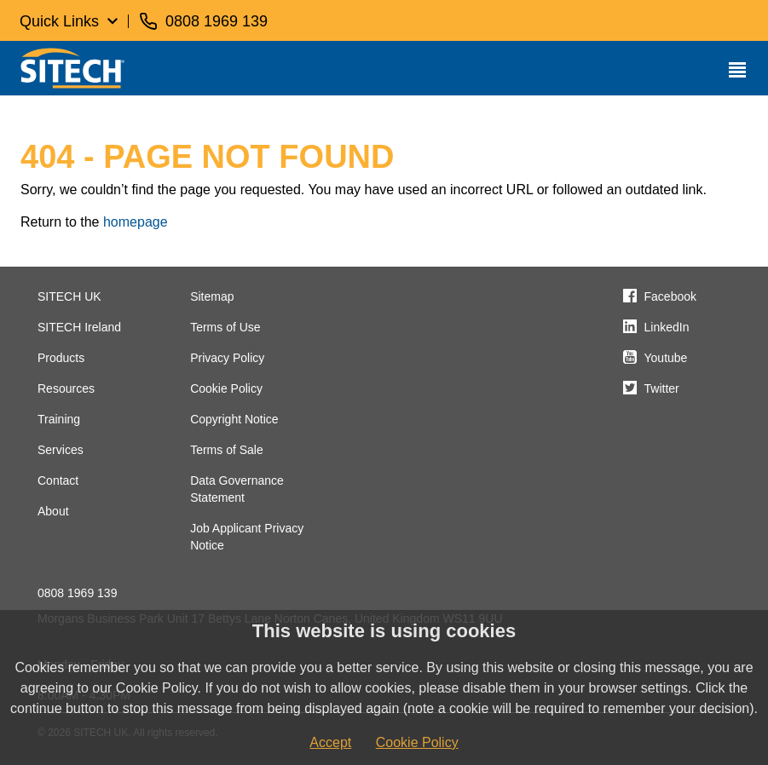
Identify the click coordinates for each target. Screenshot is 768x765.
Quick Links (59, 21)
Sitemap (212, 296)
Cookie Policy (226, 388)
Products (61, 358)
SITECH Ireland (79, 327)
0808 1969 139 (77, 593)
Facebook (670, 296)
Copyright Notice (234, 419)
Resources (66, 388)
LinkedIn (667, 327)
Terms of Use (225, 327)
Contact (58, 480)
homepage (135, 222)
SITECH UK (69, 296)
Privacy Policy (227, 358)
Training (59, 419)
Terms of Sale (226, 450)
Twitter (661, 388)
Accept (330, 742)
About (53, 511)
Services (61, 450)
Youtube (666, 358)
